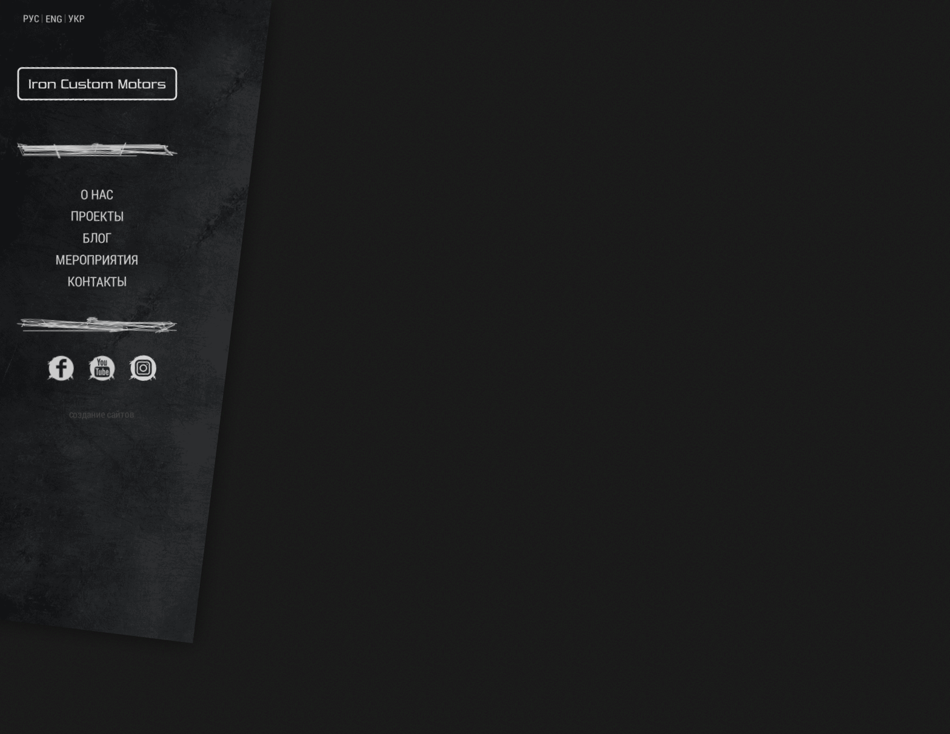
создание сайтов (102, 414)
